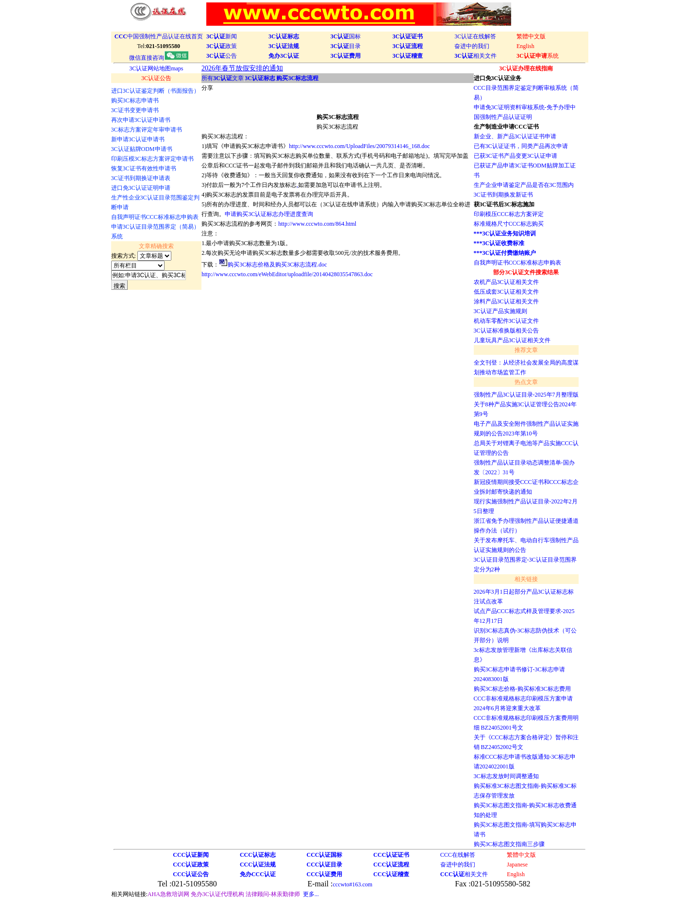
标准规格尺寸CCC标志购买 (509, 223)
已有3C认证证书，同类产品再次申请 (521, 146)
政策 (221, 46)
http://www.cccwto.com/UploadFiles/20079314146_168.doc (359, 146)
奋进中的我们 (471, 46)
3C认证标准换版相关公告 (506, 330)
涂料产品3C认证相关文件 (506, 301)
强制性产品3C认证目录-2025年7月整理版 (526, 394)
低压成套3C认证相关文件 (506, 291)
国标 (346, 36)
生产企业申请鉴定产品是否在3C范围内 (524, 185)
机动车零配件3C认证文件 (506, 320)
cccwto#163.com (352, 884)
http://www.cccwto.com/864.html (317, 223)
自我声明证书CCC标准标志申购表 (517, 262)
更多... (311, 894)
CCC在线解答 (457, 854)
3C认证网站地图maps (156, 68)
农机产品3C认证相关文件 (506, 282)
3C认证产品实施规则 (500, 311)
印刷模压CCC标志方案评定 (509, 214)
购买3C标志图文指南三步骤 (509, 844)
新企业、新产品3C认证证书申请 (515, 136)
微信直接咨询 (158, 57)
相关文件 (475, 55)
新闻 (221, 36)
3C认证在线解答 (475, 36)
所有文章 (222, 78)
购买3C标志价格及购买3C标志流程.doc (277, 264)
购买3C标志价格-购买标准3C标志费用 (522, 688)
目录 (346, 46)
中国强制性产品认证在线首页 (159, 36)
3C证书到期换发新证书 (503, 194)
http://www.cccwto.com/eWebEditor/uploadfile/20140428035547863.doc (287, 274)
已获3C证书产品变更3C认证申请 (515, 155)
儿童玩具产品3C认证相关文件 (512, 340)
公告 (221, 55)
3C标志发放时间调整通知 (506, 776)
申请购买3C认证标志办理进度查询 (269, 214)
